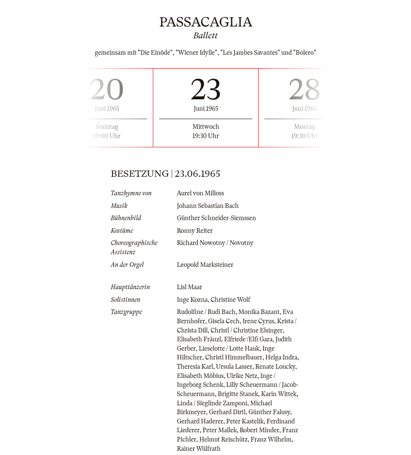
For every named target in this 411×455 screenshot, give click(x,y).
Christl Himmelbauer (233, 357)
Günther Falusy (269, 412)
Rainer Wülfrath (199, 448)
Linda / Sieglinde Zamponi (212, 403)
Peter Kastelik (245, 421)
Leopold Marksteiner (205, 264)
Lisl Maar (189, 287)
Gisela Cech (224, 321)
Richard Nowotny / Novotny (215, 242)
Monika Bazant (259, 312)
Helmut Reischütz (223, 439)
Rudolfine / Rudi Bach (206, 312)
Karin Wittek (278, 394)
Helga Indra (281, 357)
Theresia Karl (195, 366)
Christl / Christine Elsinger (247, 330)
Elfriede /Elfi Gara (248, 339)
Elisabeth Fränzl (199, 339)
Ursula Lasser (234, 366)
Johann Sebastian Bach (208, 205)
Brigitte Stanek (238, 394)
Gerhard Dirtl (227, 412)
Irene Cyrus (258, 321)
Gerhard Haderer (200, 421)
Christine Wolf (230, 299)
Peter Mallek (220, 430)
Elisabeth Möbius (200, 376)
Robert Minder (259, 430)
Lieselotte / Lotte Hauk (229, 348)
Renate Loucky (275, 366)
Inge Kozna (192, 299)
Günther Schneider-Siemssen (216, 218)
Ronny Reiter (195, 230)
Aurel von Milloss (200, 193)
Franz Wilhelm (271, 439)
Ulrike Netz (242, 376)
